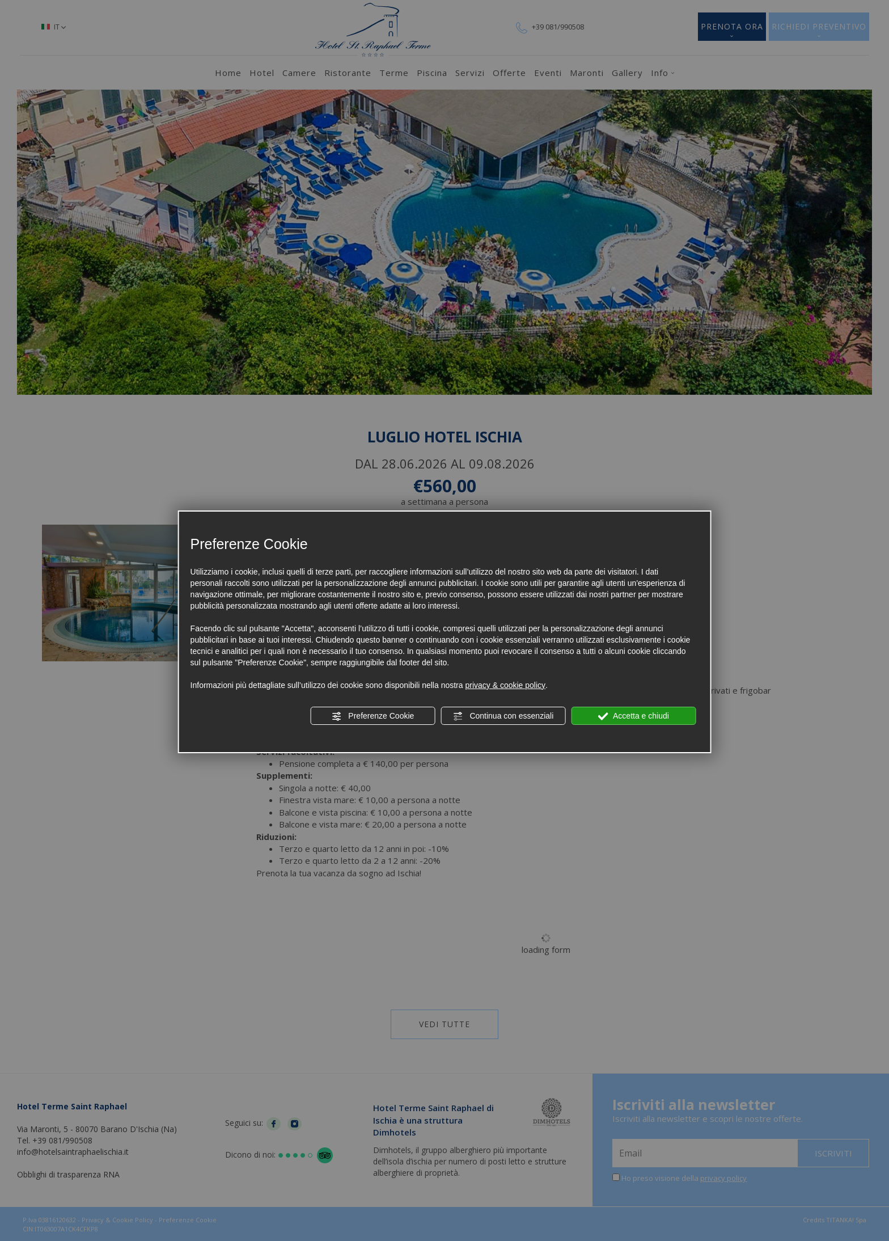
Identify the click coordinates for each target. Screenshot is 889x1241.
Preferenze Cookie (372, 716)
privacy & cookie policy (505, 685)
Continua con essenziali (503, 716)
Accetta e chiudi (633, 716)
